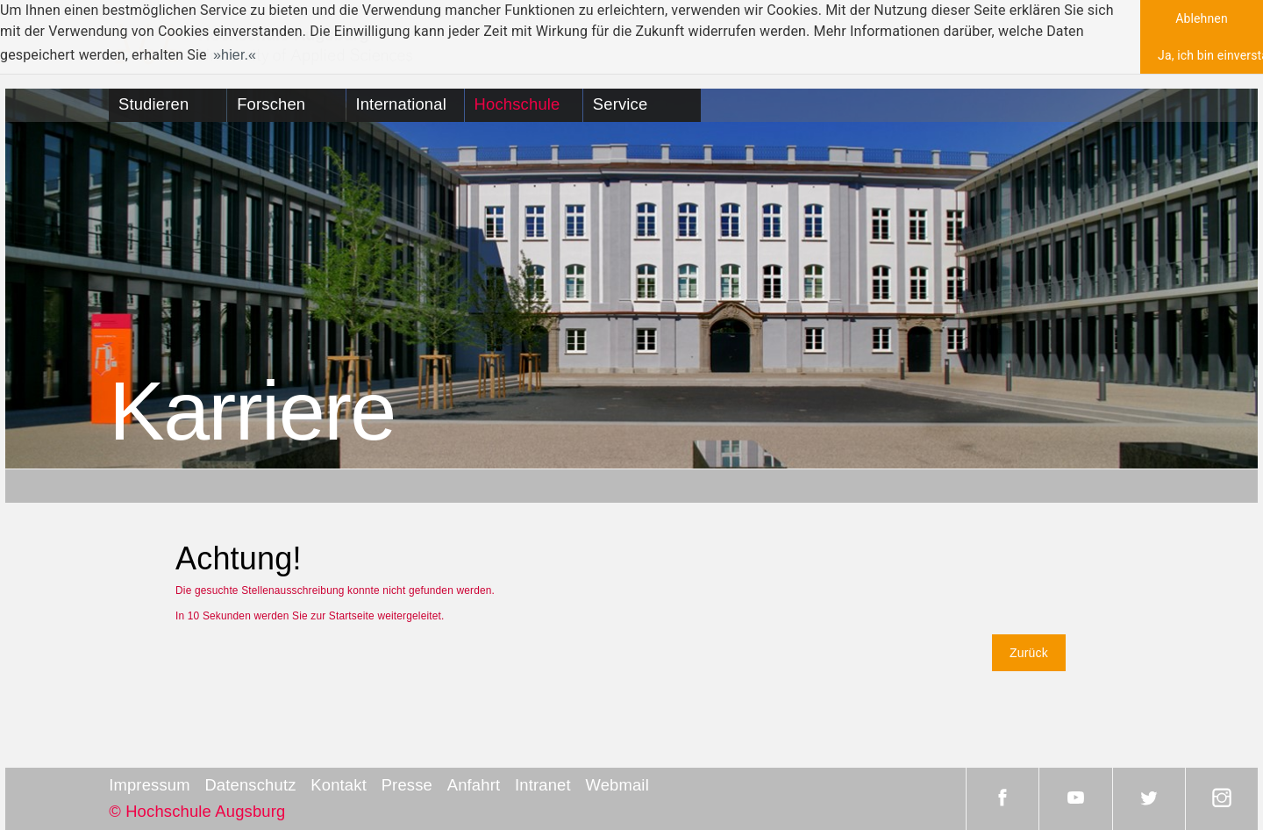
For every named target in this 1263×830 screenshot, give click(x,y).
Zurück (1029, 653)
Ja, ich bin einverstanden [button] (1210, 55)
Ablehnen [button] (1201, 18)
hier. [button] (234, 54)
